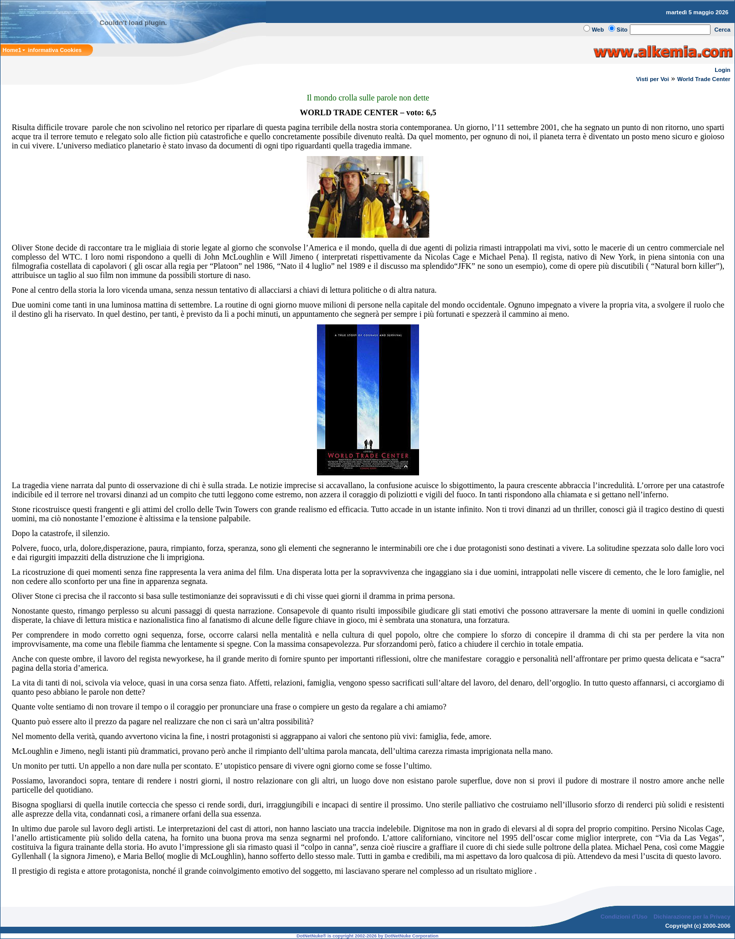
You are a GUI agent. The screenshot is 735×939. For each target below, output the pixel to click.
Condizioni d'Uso (623, 916)
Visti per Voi (652, 79)
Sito (622, 30)
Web (598, 30)
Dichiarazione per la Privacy (692, 916)
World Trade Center (703, 79)
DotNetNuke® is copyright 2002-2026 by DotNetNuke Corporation (367, 935)
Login (722, 70)
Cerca (723, 30)
